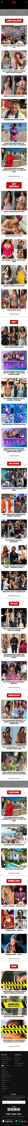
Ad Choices (4, 1063)
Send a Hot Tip (18, 1059)
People (3, 1084)
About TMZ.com (5, 1057)
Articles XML (5, 1071)
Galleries (4, 1082)
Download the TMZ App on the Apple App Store (7, 1121)
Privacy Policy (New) (6, 1059)
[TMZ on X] (12, 1109)
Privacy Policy (9, 1099)
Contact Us (17, 1057)
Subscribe (23, 1102)
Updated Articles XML (7, 1076)
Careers (16, 1061)
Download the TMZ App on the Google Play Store (21, 1121)
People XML (4, 1086)
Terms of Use (5, 1061)
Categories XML (5, 1080)
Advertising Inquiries (19, 1063)
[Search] (26, 2)
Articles (3, 1069)
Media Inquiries (18, 1065)
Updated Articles (5, 1074)
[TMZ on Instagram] (18, 1109)
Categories (4, 1078)
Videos (3, 1090)
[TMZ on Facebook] (8, 1109)
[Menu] (2, 2)
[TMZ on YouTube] (15, 1109)
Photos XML (4, 1088)
